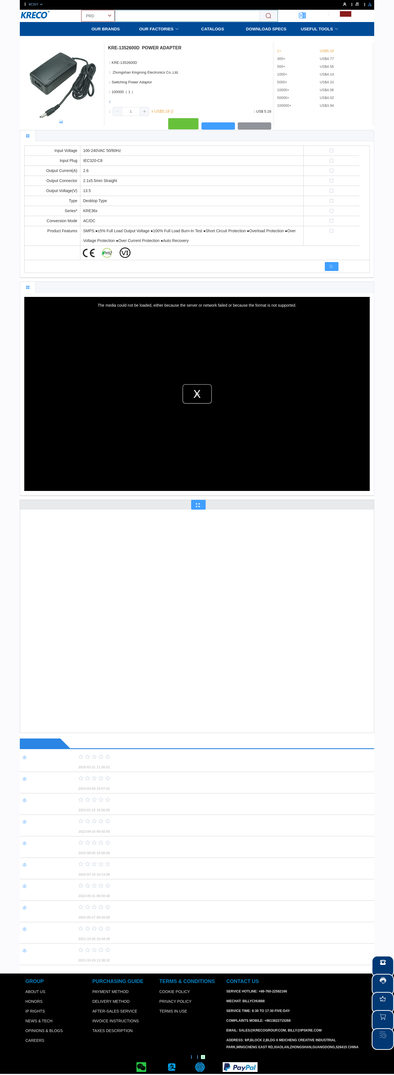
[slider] (216, 757)
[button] (117, 111)
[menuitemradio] (334, 14)
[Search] (268, 16)
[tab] (28, 135)
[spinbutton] (131, 111)
